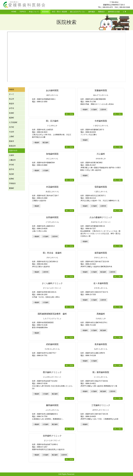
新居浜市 (12, 146)
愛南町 (11, 188)
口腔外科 (103, 109)
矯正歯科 (45, 142)
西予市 (11, 169)
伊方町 (11, 165)
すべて (11, 94)
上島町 (11, 136)
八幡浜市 (12, 160)
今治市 (11, 132)
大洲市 (11, 155)
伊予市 (11, 108)
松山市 (11, 99)
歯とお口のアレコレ (77, 12)
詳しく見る (69, 114)
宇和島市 (12, 183)
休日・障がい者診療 (59, 12)
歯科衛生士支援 (114, 12)
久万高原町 (13, 122)
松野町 (11, 179)
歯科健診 (91, 12)
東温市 (11, 103)
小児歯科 (94, 109)
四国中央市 (13, 150)
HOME (13, 12)
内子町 (11, 127)
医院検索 (45, 12)
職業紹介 (101, 12)
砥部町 (11, 118)
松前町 (11, 113)
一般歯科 (85, 109)
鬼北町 (11, 174)
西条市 (11, 141)
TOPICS (23, 12)
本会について (34, 12)
